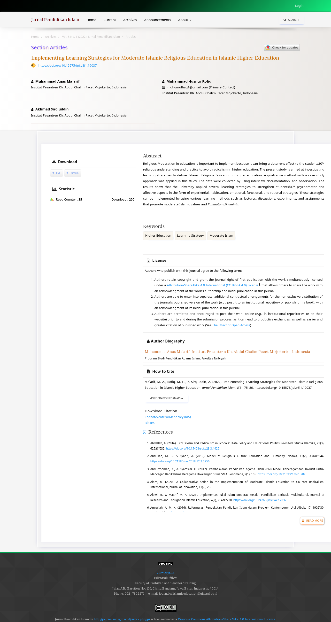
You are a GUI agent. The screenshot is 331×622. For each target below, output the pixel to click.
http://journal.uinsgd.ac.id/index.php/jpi (122, 619)
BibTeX (150, 422)
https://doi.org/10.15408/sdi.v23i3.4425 (192, 448)
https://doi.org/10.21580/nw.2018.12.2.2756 (179, 461)
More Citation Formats (166, 398)
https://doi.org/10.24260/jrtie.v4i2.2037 (259, 500)
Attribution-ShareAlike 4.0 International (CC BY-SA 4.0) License (213, 285)
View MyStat (165, 573)
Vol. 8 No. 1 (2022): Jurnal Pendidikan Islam (91, 37)
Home (91, 19)
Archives (130, 19)
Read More (312, 521)
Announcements (157, 19)
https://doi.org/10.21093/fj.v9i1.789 (282, 474)
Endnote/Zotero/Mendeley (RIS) (168, 417)
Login (299, 5)
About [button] (184, 19)
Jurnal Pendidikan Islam (55, 19)
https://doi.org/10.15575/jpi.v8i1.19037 (67, 65)
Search (291, 20)
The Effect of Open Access (231, 325)
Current (110, 19)
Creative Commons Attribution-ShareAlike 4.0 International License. (227, 619)
